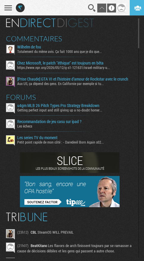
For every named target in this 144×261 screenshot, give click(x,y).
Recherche (91, 8)
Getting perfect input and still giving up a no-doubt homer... (59, 110)
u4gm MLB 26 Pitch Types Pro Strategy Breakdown (58, 105)
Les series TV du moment (37, 137)
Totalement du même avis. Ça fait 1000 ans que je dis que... (59, 51)
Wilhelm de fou (29, 47)
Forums (21, 97)
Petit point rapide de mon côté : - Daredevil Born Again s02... (60, 142)
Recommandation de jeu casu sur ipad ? (49, 121)
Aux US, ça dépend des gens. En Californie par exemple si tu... (60, 83)
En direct (31, 22)
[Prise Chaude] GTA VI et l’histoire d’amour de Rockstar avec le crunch (72, 79)
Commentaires (34, 38)
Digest (75, 22)
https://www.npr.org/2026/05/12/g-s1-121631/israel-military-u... (63, 67)
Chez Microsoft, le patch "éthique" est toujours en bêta (60, 63)
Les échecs (24, 126)
